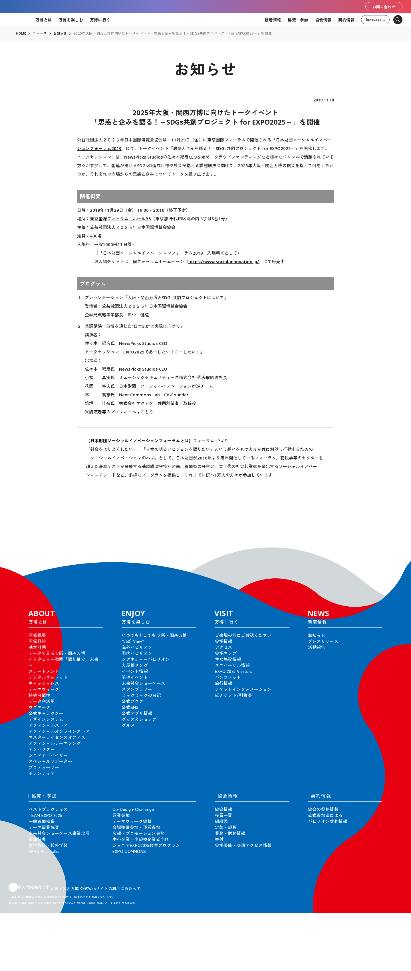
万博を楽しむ (71, 20)
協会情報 (323, 20)
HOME (21, 33)
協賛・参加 (298, 20)
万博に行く (100, 20)
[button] (393, 551)
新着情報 (273, 20)
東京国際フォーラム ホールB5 (120, 218)
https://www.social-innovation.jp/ (223, 261)
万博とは (43, 20)
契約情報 (346, 20)
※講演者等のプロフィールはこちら (119, 412)
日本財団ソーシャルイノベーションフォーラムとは (139, 440)
